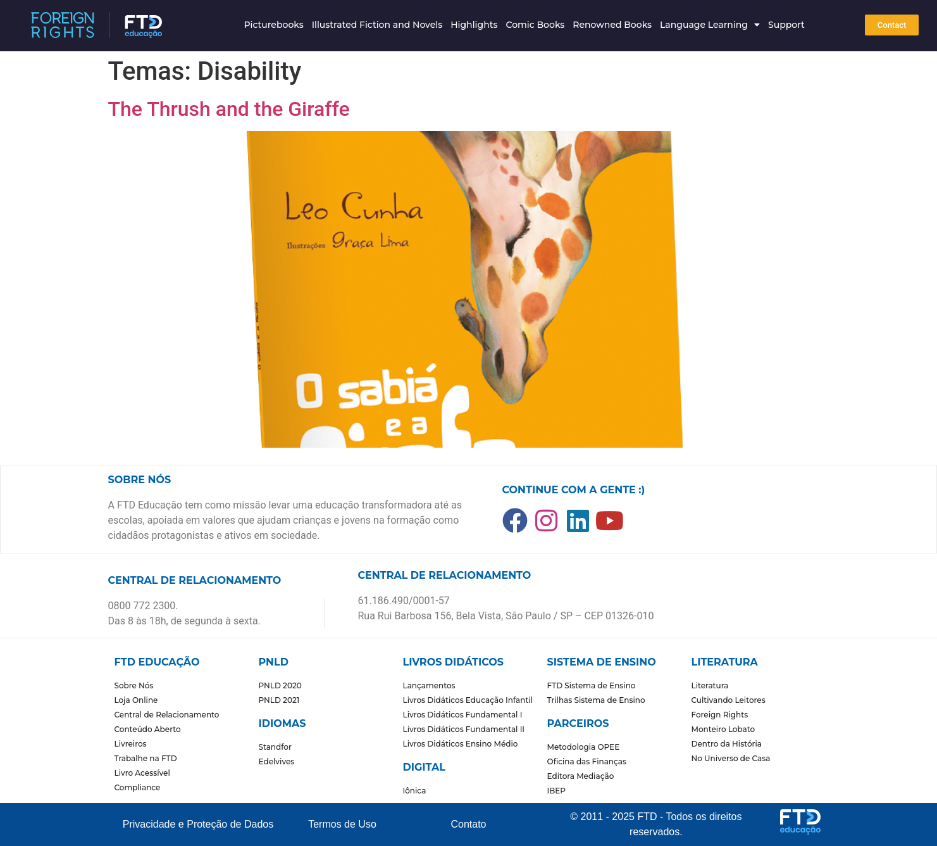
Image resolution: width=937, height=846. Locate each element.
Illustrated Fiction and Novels (377, 24)
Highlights (473, 24)
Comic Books (535, 24)
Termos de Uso (342, 824)
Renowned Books (612, 24)
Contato (468, 824)
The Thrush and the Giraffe (229, 109)
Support (786, 24)
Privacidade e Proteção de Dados (198, 824)
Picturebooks (273, 24)
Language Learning (710, 24)
